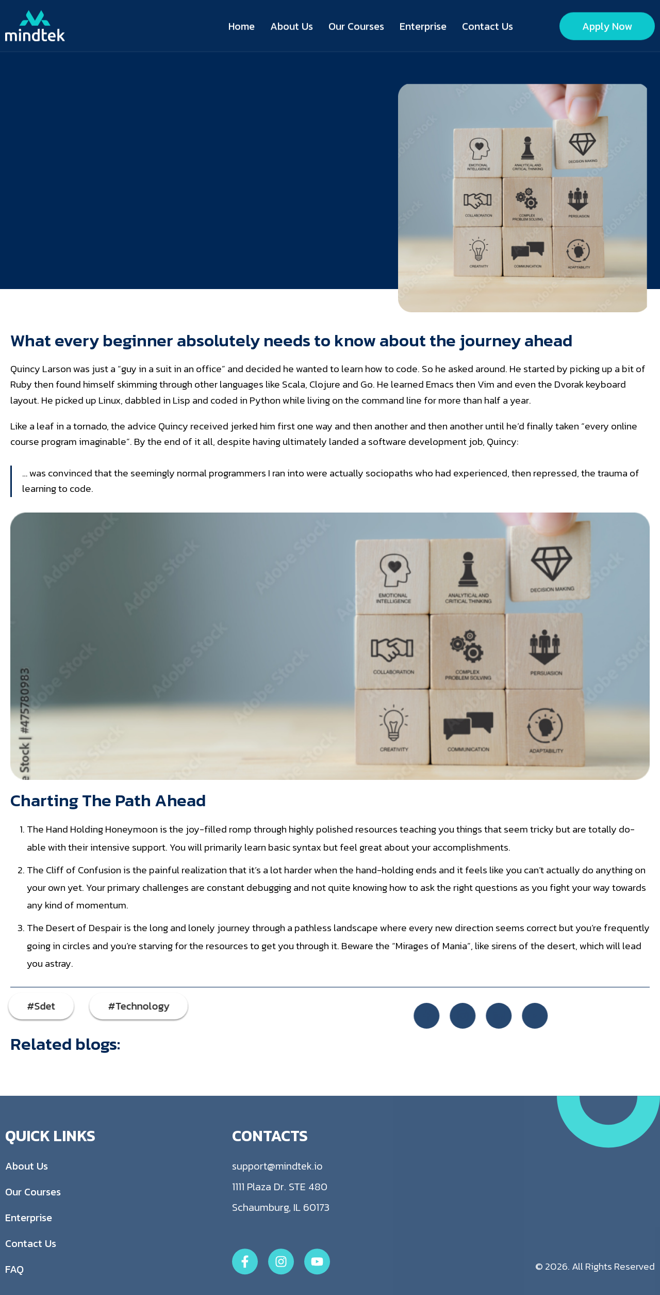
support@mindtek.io (277, 1185)
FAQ (14, 1288)
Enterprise (423, 25)
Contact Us (487, 25)
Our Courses (356, 25)
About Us (291, 25)
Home (241, 25)
